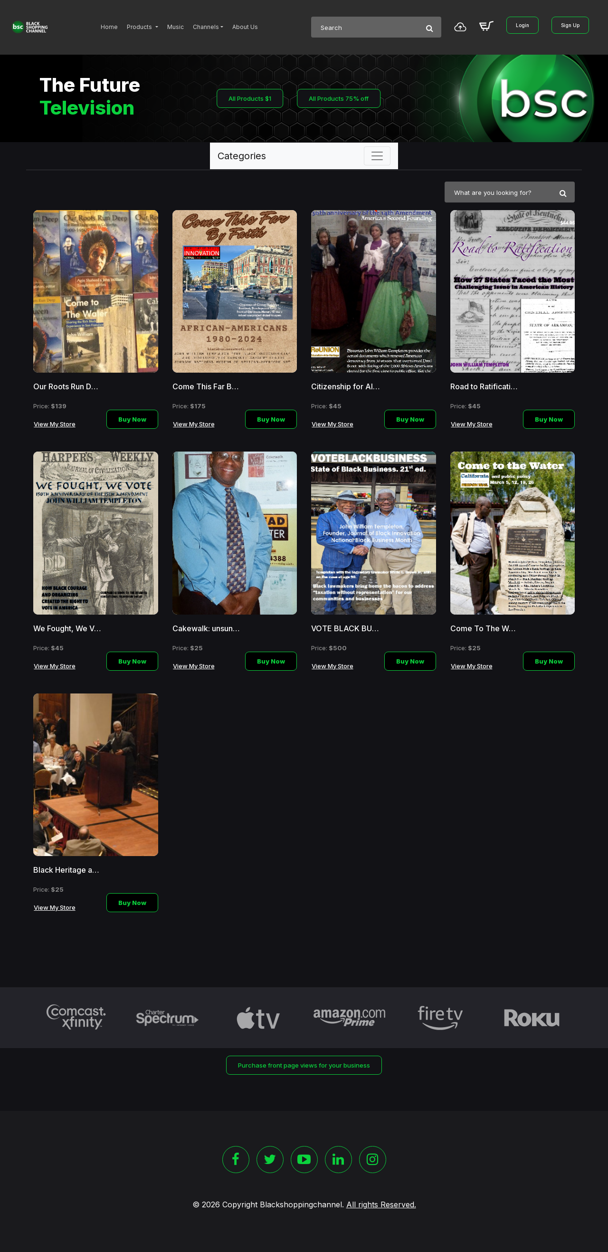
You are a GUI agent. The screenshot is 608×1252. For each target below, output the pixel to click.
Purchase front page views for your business (304, 1065)
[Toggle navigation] (377, 155)
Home (109, 26)
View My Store (55, 424)
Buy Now (132, 419)
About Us (245, 26)
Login (522, 25)
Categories (242, 156)
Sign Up (570, 25)
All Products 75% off (339, 98)
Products (140, 26)
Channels (206, 26)
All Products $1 (249, 98)
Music (175, 26)
